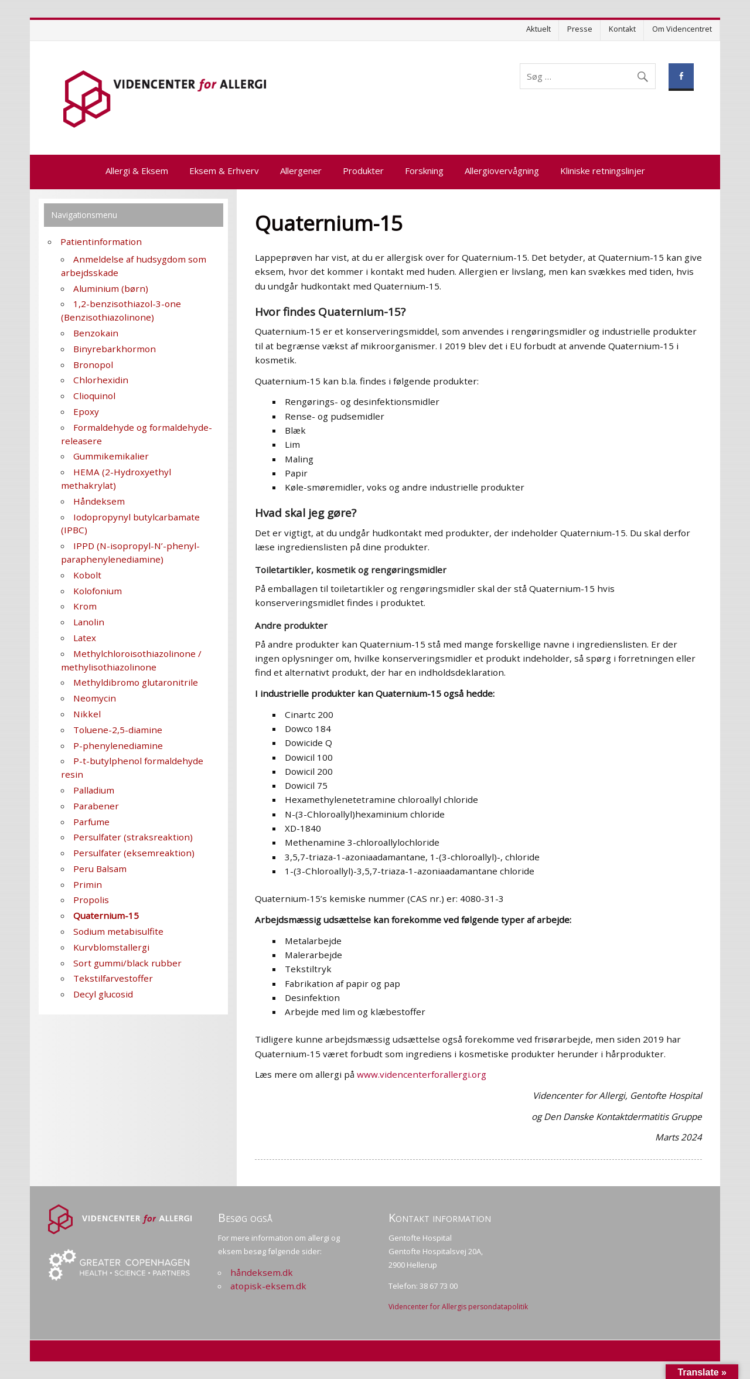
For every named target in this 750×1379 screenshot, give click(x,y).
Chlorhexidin (100, 380)
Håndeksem (99, 501)
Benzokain (95, 333)
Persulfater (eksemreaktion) (134, 853)
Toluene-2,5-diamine (117, 730)
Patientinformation (101, 241)
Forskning (424, 170)
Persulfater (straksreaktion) (133, 837)
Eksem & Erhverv (224, 170)
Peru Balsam (100, 868)
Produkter (363, 170)
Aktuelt (538, 28)
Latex (84, 637)
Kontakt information (439, 1217)
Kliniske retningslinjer (602, 170)
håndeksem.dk (261, 1272)
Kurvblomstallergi (111, 947)
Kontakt (622, 28)
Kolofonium (97, 591)
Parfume (91, 822)
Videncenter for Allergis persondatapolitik (458, 1307)
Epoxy (86, 411)
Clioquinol (94, 395)
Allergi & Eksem (136, 170)
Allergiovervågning (502, 170)
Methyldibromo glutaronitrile (135, 682)
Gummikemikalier (111, 456)
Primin (87, 884)
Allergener (301, 170)
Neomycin (94, 698)
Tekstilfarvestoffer (113, 978)
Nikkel (87, 714)
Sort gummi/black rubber (127, 963)
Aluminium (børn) (110, 288)
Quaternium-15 (106, 915)
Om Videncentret (682, 28)
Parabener (96, 806)
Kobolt (87, 575)
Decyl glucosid (103, 994)
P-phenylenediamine (118, 745)
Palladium (93, 790)
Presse (579, 28)
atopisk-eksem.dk (268, 1286)
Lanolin (88, 622)
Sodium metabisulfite (118, 931)
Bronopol (93, 364)
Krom (85, 606)
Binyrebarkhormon (114, 349)
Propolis (91, 899)
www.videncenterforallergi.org (421, 1074)
